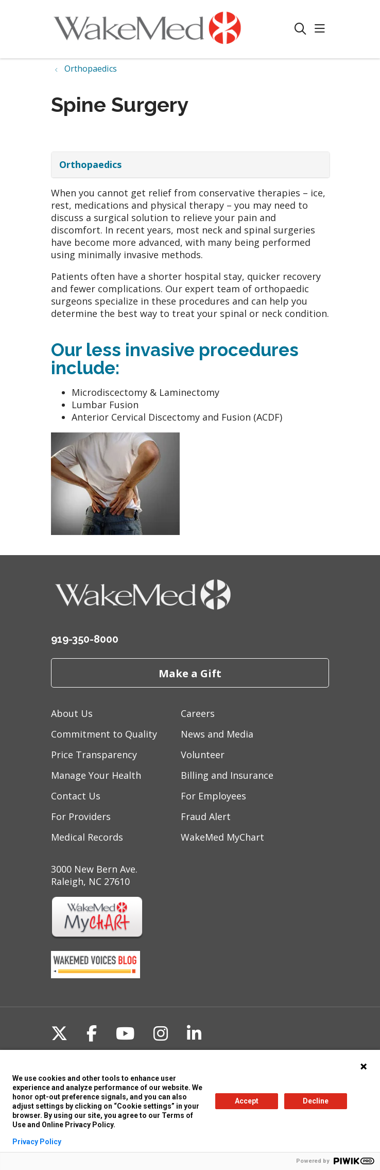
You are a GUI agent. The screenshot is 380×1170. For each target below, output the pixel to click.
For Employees (213, 796)
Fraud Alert (206, 816)
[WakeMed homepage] (173, 29)
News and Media (217, 734)
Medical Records (87, 837)
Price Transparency (94, 754)
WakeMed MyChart (222, 837)
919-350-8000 (84, 639)
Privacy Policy (36, 1142)
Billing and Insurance (227, 775)
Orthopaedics (90, 164)
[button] (322, 29)
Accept (246, 1101)
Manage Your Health (96, 775)
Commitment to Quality (104, 734)
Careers (198, 713)
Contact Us (75, 796)
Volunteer (202, 754)
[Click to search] (300, 29)
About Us (72, 713)
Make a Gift (190, 673)
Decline (316, 1101)
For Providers (81, 816)
